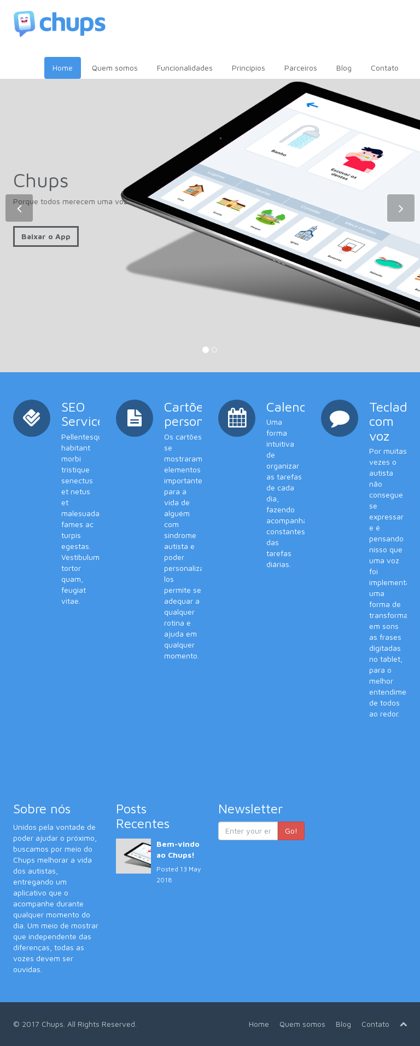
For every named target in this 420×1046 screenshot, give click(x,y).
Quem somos (115, 67)
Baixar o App (46, 236)
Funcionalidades (185, 67)
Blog (344, 67)
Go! (291, 830)
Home (62, 67)
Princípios (248, 67)
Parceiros (300, 67)
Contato (385, 67)
